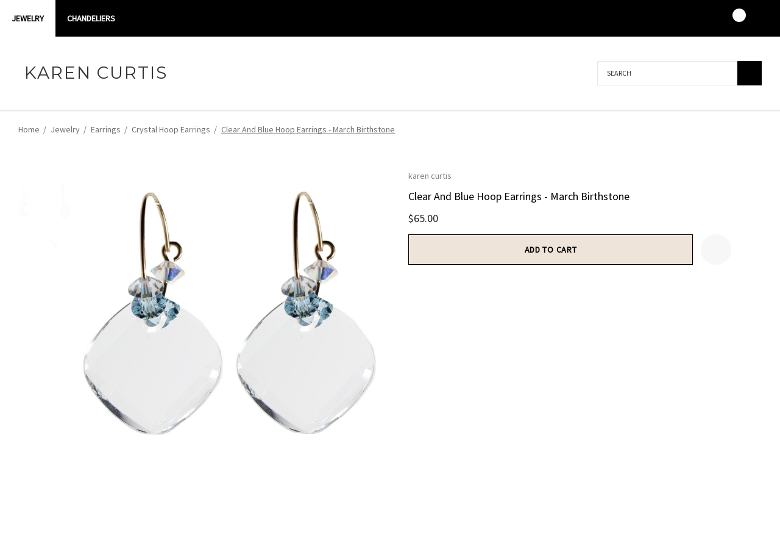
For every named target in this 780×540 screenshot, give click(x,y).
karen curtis (430, 175)
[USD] (755, 19)
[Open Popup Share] (746, 249)
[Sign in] (683, 18)
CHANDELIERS (91, 18)
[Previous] (732, 129)
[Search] (749, 73)
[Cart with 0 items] (731, 18)
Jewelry (28, 18)
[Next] (752, 129)
